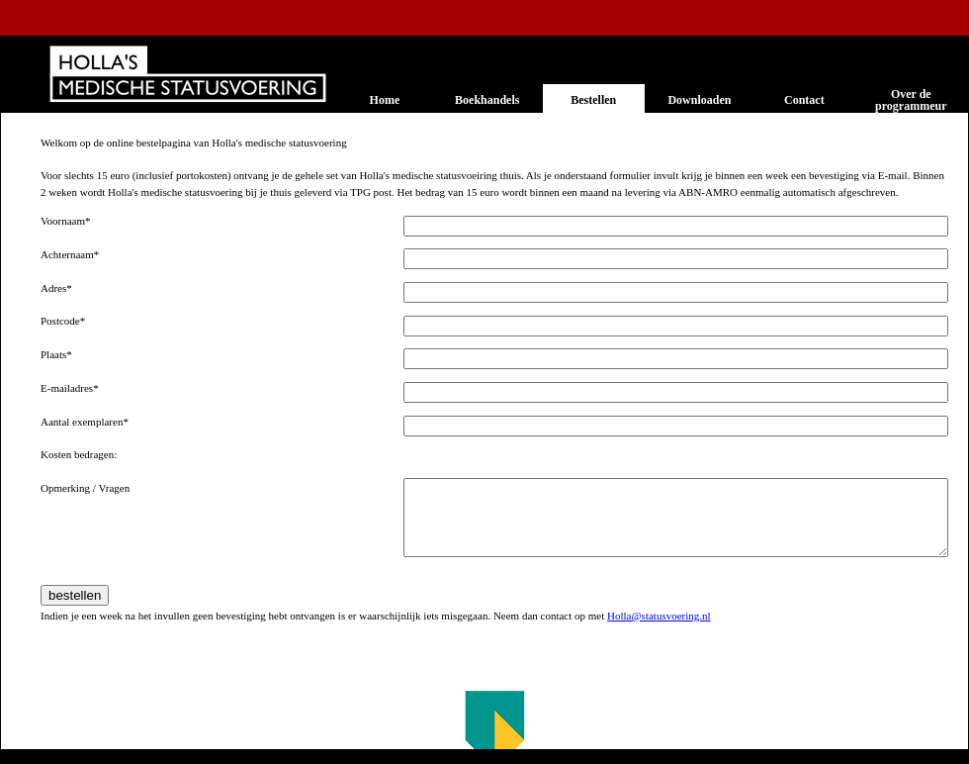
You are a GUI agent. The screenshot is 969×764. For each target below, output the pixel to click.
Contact (804, 100)
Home (385, 100)
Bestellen (593, 100)
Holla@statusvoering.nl (659, 615)
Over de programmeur (910, 100)
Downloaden (699, 100)
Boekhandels (487, 100)
